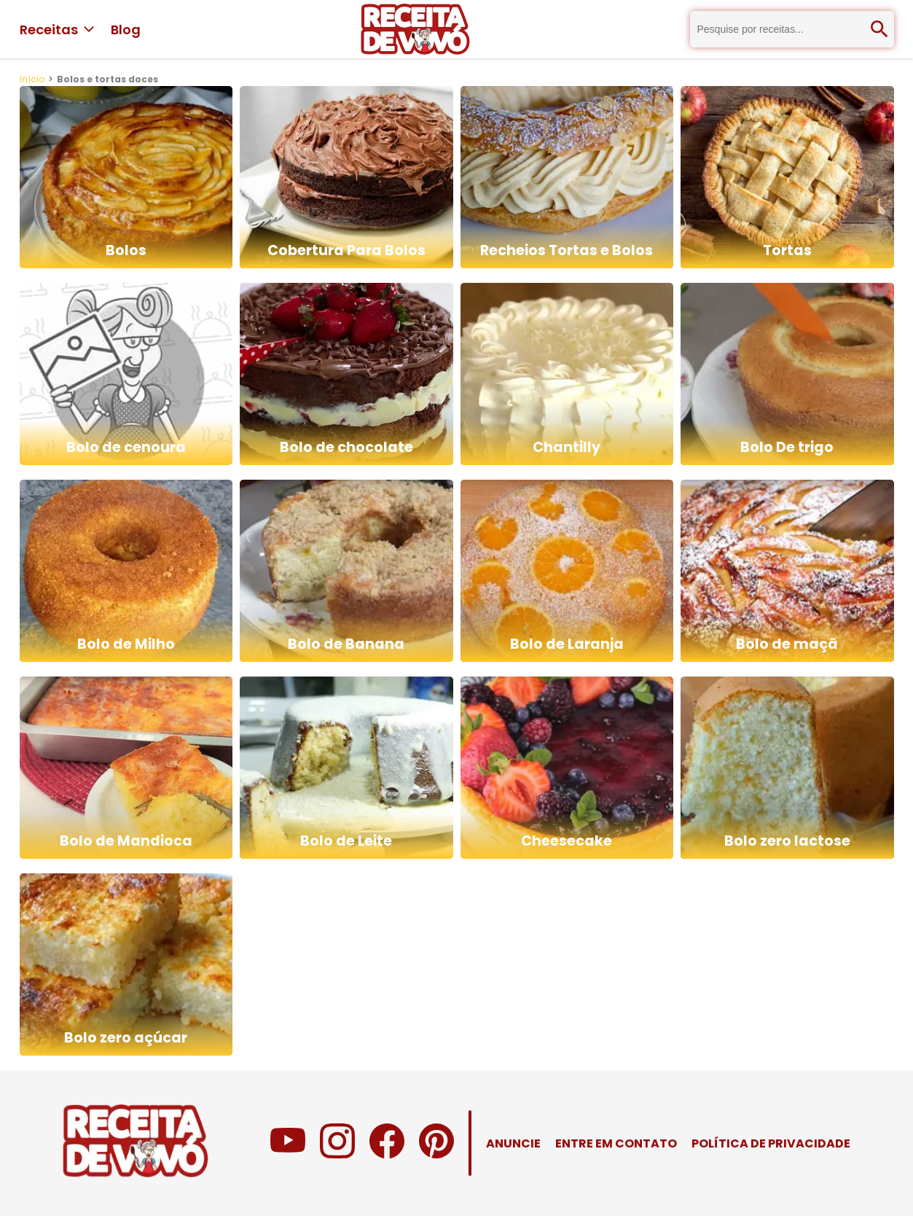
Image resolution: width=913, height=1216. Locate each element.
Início (32, 79)
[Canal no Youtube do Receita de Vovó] (287, 1154)
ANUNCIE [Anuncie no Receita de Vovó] (513, 1143)
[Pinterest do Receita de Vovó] (436, 1154)
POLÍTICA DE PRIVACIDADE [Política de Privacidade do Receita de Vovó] (770, 1143)
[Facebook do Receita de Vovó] (386, 1154)
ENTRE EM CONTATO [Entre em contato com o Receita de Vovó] (616, 1143)
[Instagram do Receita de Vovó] (337, 1154)
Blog (126, 29)
